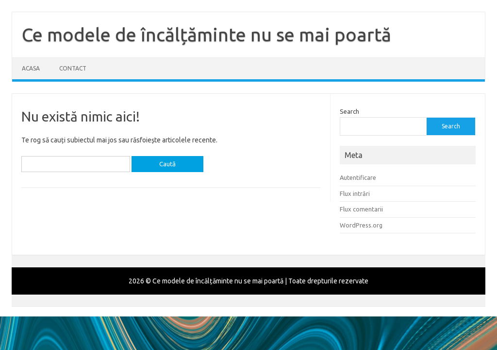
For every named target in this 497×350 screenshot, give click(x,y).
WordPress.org (361, 225)
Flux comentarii (361, 209)
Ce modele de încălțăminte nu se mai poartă (206, 34)
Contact (72, 68)
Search (349, 111)
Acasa (31, 68)
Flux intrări (355, 193)
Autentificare (358, 177)
